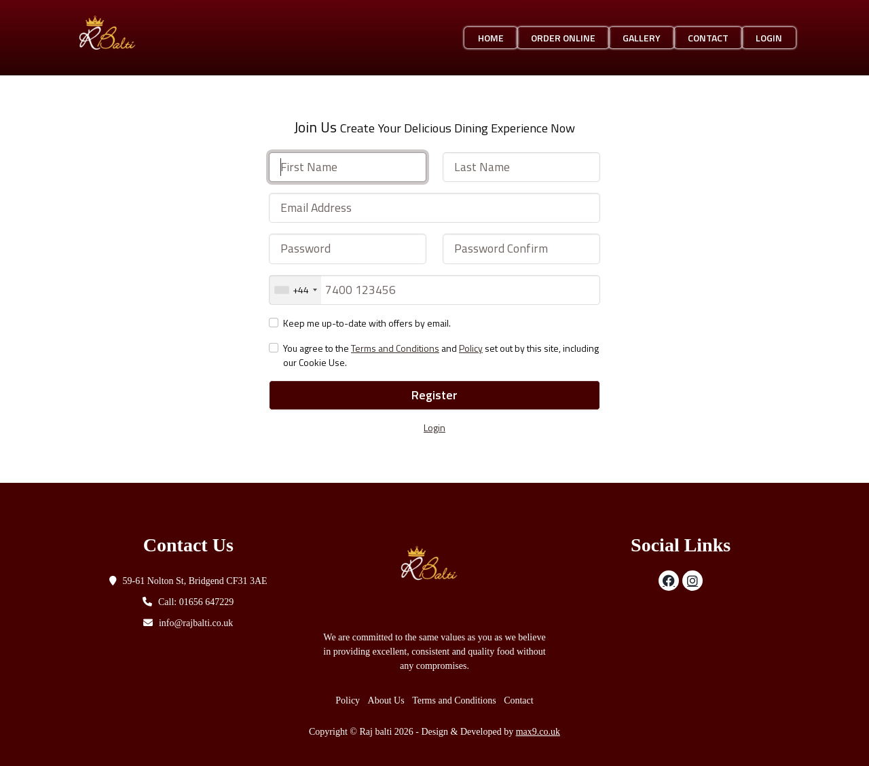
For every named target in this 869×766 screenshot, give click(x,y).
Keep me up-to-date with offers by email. (367, 323)
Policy (471, 348)
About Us (386, 700)
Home (491, 38)
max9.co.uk (538, 732)
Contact (708, 38)
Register (434, 395)
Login (769, 38)
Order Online (563, 38)
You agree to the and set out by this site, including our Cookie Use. (441, 355)
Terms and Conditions (395, 348)
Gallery (642, 38)
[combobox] (295, 290)
